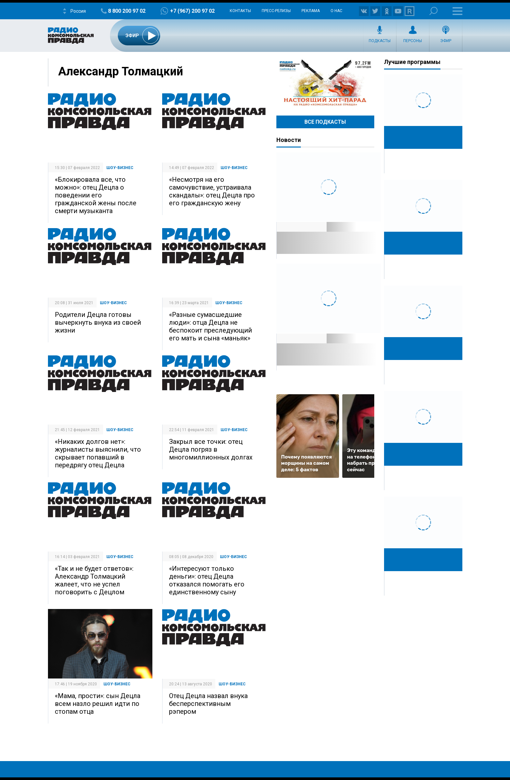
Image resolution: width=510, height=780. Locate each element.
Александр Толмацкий (120, 71)
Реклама (310, 10)
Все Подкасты (325, 122)
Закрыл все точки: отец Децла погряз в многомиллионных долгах (211, 449)
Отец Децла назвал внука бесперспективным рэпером (208, 703)
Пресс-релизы (276, 10)
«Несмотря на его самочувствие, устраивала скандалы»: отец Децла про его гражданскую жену (212, 191)
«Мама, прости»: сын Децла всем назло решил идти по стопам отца (97, 703)
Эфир (445, 41)
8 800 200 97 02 (127, 11)
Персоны (412, 41)
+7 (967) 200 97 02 (192, 11)
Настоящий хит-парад (325, 82)
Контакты (240, 10)
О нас (336, 10)
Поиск (433, 11)
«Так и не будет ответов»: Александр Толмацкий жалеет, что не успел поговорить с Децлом (94, 580)
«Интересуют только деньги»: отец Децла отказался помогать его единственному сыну (206, 580)
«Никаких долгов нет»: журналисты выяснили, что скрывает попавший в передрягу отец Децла (98, 453)
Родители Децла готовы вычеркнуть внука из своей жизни (98, 322)
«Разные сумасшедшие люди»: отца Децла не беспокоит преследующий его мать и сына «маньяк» (210, 326)
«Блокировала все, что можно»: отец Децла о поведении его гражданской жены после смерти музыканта (95, 195)
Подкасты (380, 41)
